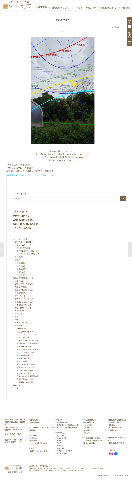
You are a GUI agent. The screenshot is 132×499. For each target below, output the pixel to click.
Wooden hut (19, 328)
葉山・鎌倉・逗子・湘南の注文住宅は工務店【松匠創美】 (15, 422)
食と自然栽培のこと (22, 308)
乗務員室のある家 (22, 346)
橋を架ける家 (20, 361)
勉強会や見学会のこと (23, 290)
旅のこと (17, 314)
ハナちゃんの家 (21, 337)
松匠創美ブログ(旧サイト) (23, 278)
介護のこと (18, 320)
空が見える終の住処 (23, 370)
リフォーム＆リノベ (22, 245)
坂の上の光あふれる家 (24, 352)
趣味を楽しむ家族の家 (24, 373)
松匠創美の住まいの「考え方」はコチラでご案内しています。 (31, 175)
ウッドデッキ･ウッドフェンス (26, 254)
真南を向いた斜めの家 (24, 367)
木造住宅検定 (19, 293)
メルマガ (16, 388)
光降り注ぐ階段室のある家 (25, 349)
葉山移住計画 (63, 20)
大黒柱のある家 (21, 358)
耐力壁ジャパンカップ (23, 299)
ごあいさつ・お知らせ (23, 284)
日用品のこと (20, 269)
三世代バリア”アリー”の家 (25, 343)
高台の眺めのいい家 (23, 379)
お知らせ (16, 385)
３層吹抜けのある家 (23, 382)
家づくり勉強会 (20, 287)
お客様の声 (18, 257)
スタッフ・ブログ (20, 239)
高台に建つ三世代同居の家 (25, 376)
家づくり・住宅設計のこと (24, 242)
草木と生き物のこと (22, 305)
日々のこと (19, 266)
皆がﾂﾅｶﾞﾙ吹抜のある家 (24, 364)
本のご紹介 (18, 311)
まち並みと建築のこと (23, 302)
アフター (17, 260)
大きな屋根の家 (21, 355)
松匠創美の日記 (20, 263)
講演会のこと (19, 296)
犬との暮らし (20, 275)
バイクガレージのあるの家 (25, 340)
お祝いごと (19, 272)
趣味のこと (18, 317)
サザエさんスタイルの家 (25, 335)
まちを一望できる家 (23, 332)
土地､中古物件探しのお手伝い (26, 251)
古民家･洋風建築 (21, 248)
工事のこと (18, 281)
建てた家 (17, 325)
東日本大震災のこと (22, 323)
